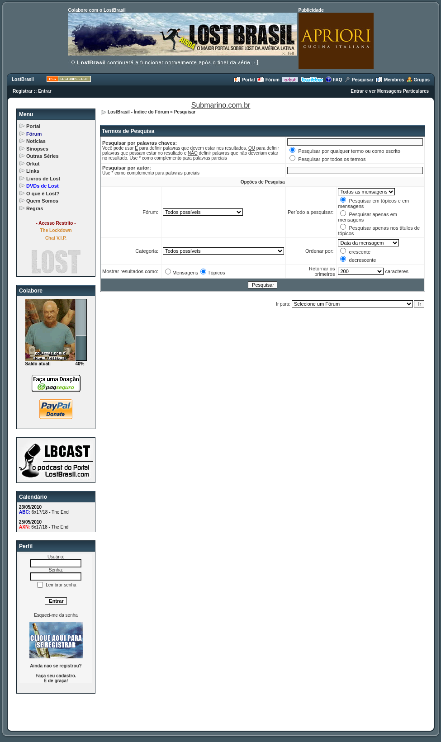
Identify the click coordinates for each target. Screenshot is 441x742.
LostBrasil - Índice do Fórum (138, 111)
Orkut (32, 163)
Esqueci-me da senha (56, 615)
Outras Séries (42, 156)
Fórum (268, 79)
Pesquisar (359, 79)
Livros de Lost (43, 178)
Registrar (23, 91)
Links (32, 171)
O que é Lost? (42, 193)
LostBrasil (23, 79)
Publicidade (311, 10)
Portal (244, 79)
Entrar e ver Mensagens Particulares (390, 91)
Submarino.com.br (221, 105)
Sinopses (37, 148)
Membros (389, 79)
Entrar (44, 91)
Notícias (36, 141)
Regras (34, 208)
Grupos (418, 79)
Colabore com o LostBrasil (97, 10)
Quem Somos (42, 200)
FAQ (333, 79)
